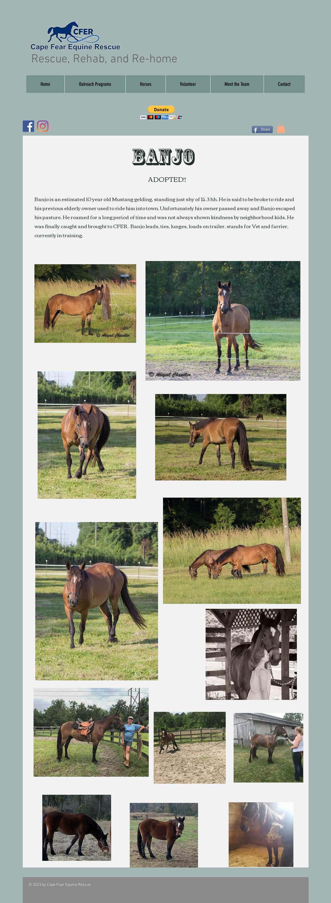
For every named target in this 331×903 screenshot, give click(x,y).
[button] (145, 84)
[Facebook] (28, 126)
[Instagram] (42, 126)
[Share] (262, 129)
